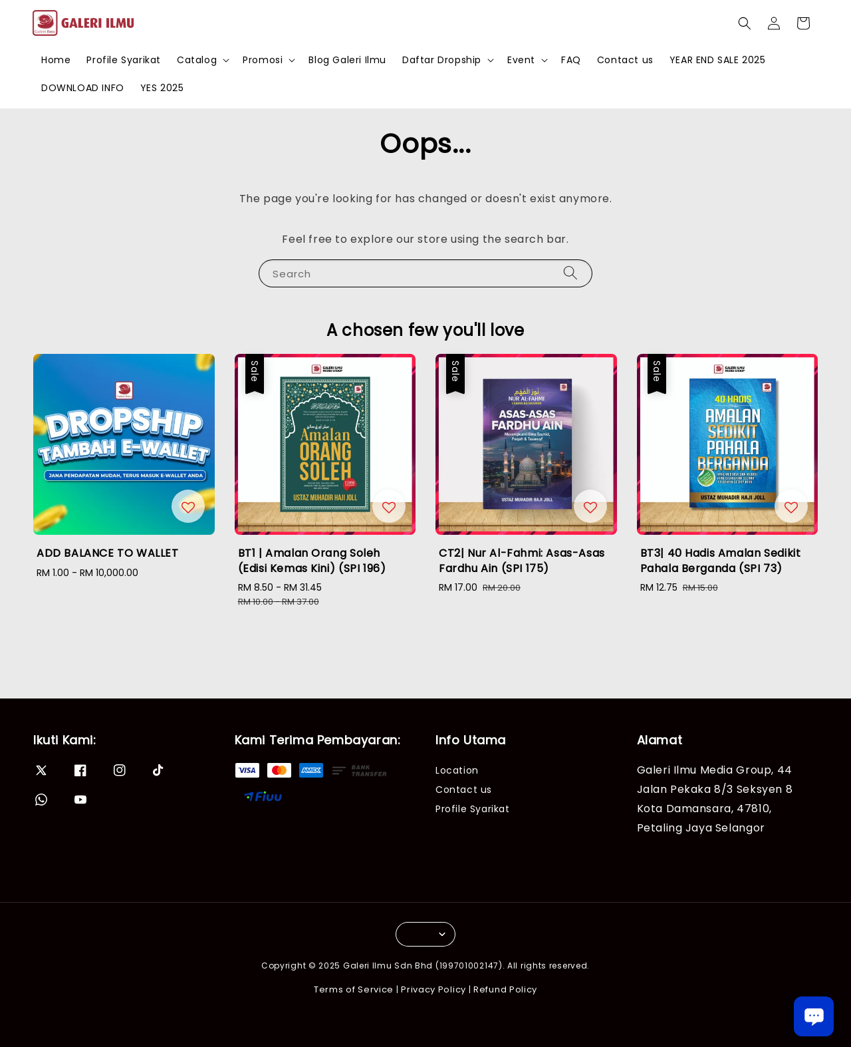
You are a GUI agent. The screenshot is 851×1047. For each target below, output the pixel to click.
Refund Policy (505, 989)
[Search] (570, 273)
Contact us (625, 60)
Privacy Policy (433, 989)
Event (521, 60)
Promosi (263, 60)
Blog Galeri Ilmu (347, 60)
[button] (744, 23)
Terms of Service (354, 989)
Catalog (197, 60)
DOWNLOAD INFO (82, 87)
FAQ (571, 60)
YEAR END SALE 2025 (717, 60)
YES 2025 (162, 87)
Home (55, 60)
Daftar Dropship (441, 60)
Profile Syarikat (123, 60)
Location (457, 770)
